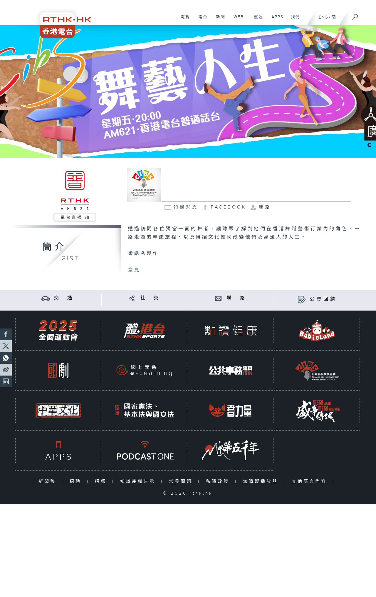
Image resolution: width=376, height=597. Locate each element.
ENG (323, 17)
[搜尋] (355, 15)
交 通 (64, 298)
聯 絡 (237, 298)
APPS (275, 20)
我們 (293, 20)
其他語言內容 (311, 481)
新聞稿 (48, 481)
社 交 (150, 298)
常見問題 (182, 481)
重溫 (256, 20)
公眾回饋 (323, 299)
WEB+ (237, 20)
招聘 (77, 481)
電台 (201, 20)
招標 (102, 481)
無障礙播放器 (262, 481)
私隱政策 (219, 481)
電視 (183, 20)
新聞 (218, 20)
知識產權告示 (139, 481)
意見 (134, 270)
